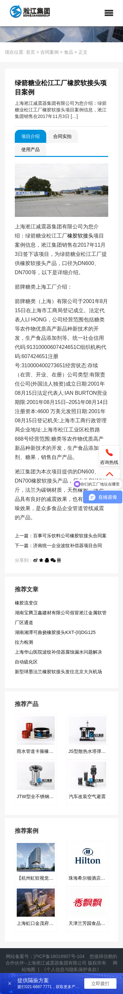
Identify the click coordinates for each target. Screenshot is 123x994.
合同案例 (49, 52)
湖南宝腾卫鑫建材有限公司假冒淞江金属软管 (61, 612)
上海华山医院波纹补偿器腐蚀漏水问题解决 (58, 652)
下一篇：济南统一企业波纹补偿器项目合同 (58, 545)
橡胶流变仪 (26, 602)
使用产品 (30, 149)
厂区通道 (24, 622)
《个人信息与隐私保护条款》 (71, 969)
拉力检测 (24, 642)
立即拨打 (100, 983)
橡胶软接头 (80, 236)
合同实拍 (62, 136)
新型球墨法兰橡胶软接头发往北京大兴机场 (58, 671)
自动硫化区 (26, 661)
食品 (68, 52)
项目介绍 (30, 136)
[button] (109, 13)
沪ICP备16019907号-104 (59, 956)
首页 (30, 52)
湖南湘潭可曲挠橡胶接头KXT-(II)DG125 (55, 632)
